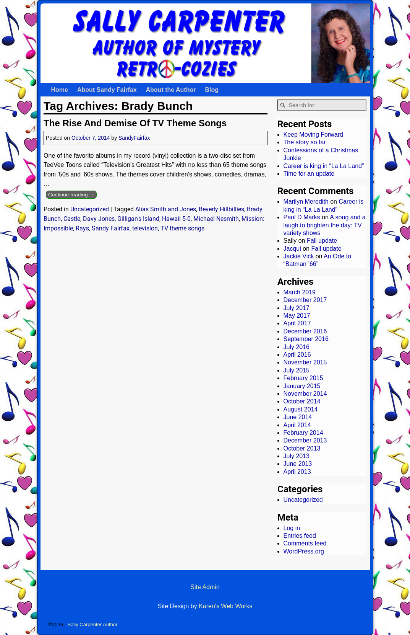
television (145, 228)
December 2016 (305, 331)
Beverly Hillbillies (221, 209)
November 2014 (305, 393)
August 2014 (301, 409)
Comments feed (305, 543)
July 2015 (297, 370)
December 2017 (305, 300)
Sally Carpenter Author (93, 624)
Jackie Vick (299, 256)
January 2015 (302, 386)
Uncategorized (89, 209)
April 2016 (297, 354)
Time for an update (309, 173)
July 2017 (297, 308)
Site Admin (204, 587)
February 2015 (303, 378)
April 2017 (297, 323)
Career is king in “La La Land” (324, 166)
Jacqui (292, 248)
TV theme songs (182, 228)
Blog (212, 90)
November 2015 (305, 362)
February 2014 (303, 432)
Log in (292, 528)
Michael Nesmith (216, 218)
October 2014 (302, 401)
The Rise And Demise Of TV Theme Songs (135, 123)
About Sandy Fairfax (107, 90)
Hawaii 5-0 (176, 218)
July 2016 (297, 347)
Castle (71, 218)
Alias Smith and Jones (165, 209)
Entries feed (300, 535)
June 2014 (298, 417)
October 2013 (302, 448)
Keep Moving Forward (314, 134)
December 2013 (305, 440)
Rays (82, 228)
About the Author (171, 90)
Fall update (322, 240)
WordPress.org (304, 551)
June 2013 (298, 463)
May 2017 (297, 315)
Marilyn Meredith (306, 201)
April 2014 (297, 425)
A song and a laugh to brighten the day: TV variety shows (325, 225)
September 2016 (306, 339)
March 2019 (300, 292)
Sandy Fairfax (111, 228)
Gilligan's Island (138, 218)
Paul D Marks (302, 217)
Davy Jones (99, 218)
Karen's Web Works (225, 606)
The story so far (305, 142)
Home (59, 90)
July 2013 (297, 456)
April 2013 (297, 471)
